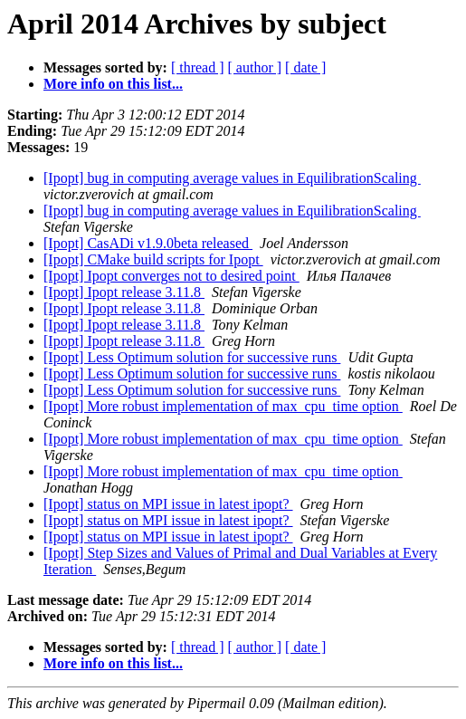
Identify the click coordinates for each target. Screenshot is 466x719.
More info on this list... (113, 83)
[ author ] (255, 67)
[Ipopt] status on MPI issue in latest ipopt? (168, 504)
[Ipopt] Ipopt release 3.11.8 (123, 292)
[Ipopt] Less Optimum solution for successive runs (191, 357)
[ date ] (305, 67)
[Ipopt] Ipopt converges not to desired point (171, 275)
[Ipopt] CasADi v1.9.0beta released (147, 243)
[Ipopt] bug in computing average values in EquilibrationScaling (232, 178)
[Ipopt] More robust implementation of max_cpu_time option (223, 406)
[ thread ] (197, 67)
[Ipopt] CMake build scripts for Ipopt (153, 259)
